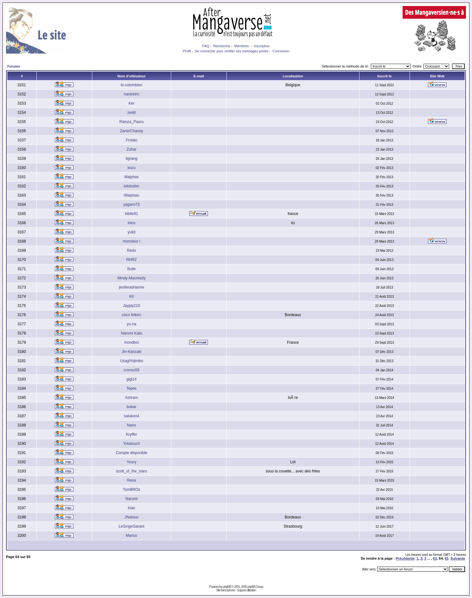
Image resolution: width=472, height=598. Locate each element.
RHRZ (131, 259)
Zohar (131, 149)
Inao (131, 508)
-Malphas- (131, 195)
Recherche (221, 46)
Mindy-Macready (132, 278)
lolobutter (131, 186)
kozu (131, 168)
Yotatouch (131, 443)
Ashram (131, 397)
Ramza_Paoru (131, 122)
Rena (131, 480)
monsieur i (131, 241)
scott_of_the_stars (131, 471)
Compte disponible (131, 453)
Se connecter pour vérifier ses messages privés (231, 51)
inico (132, 223)
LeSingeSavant (131, 526)
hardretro (131, 94)
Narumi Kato (131, 333)
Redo (131, 250)
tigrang (132, 158)
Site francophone (225, 590)
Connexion (280, 51)
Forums (13, 66)
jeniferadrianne (131, 287)
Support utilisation (246, 590)
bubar (132, 407)
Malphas (131, 177)
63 (435, 558)
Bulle (131, 269)
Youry (131, 462)
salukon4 (131, 416)
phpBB (227, 586)
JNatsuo (132, 517)
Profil (187, 51)
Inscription (262, 46)
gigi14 (131, 379)
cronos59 (131, 370)
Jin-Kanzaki (131, 351)
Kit (131, 296)
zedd (131, 112)
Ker (132, 103)
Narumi (132, 499)
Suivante (457, 558)
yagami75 (131, 204)
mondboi (131, 342)
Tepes (131, 388)
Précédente (405, 558)
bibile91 (131, 213)
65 (447, 558)
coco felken (131, 315)
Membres (241, 46)
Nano (131, 425)
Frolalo (132, 140)
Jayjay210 (131, 305)
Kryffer (131, 434)
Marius (131, 535)
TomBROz (131, 489)
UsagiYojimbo (131, 361)
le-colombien (131, 85)
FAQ (205, 46)
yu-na (131, 324)
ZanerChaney (131, 131)
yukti (132, 232)
